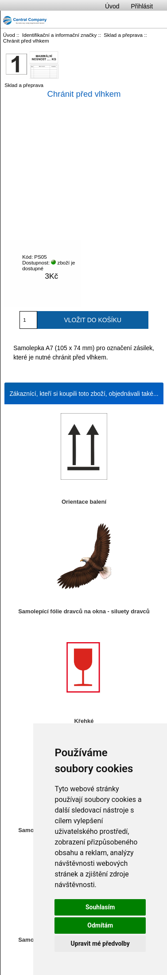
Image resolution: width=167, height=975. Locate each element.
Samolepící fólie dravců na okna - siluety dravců (84, 611)
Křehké (83, 721)
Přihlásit (142, 6)
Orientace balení (84, 501)
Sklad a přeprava (123, 35)
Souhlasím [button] (100, 907)
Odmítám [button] (100, 925)
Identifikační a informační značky (59, 35)
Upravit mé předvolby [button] (100, 943)
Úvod (112, 6)
